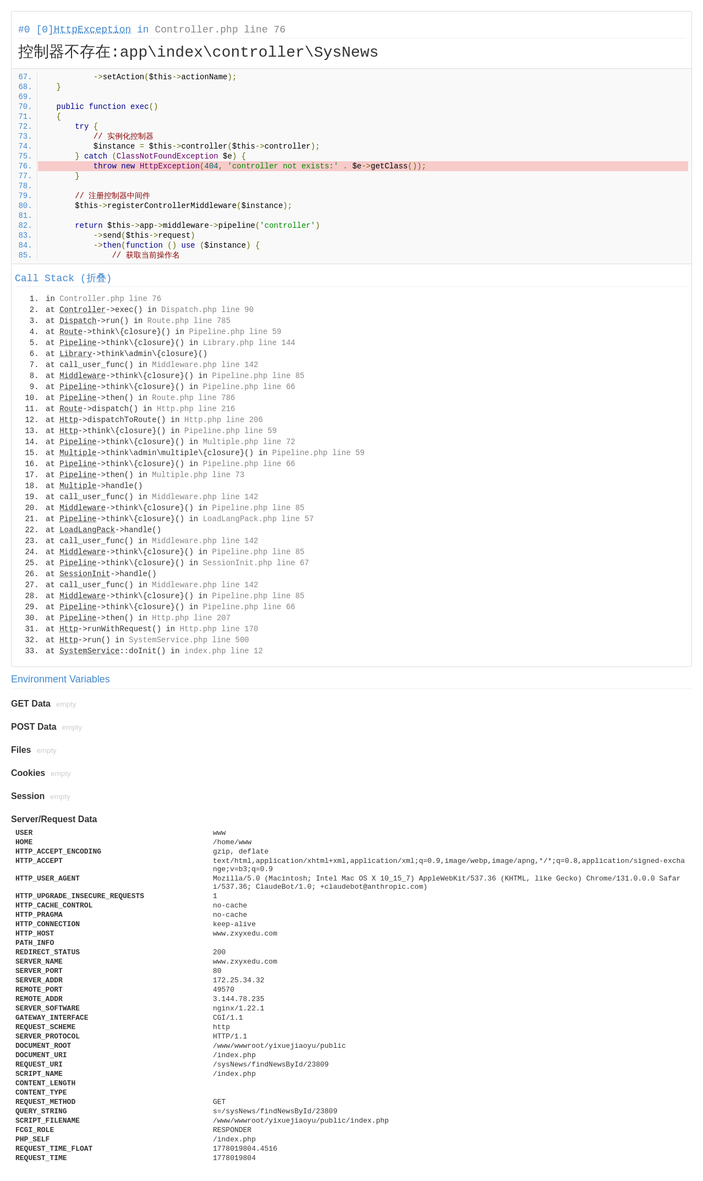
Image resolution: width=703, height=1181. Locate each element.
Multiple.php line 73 (198, 475)
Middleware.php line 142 (205, 364)
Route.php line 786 (193, 397)
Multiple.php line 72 (249, 442)
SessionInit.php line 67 (256, 563)
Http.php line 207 (191, 618)
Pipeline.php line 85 (258, 375)
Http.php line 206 (223, 419)
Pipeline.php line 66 (249, 386)
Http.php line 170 (219, 629)
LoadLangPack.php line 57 (258, 519)
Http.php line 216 (196, 408)
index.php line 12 (223, 651)
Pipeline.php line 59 (235, 331)
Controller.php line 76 (220, 29)
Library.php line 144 (249, 342)
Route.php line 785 (188, 320)
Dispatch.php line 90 (207, 309)
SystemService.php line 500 (189, 640)
